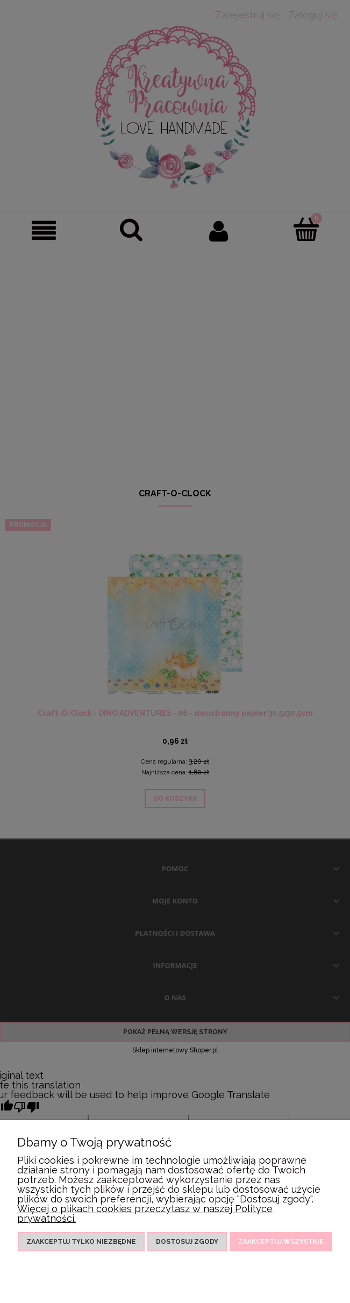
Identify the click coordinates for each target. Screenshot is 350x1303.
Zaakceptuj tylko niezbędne (81, 1241)
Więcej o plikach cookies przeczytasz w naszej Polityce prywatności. (145, 1213)
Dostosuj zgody (187, 1241)
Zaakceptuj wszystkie (281, 1241)
